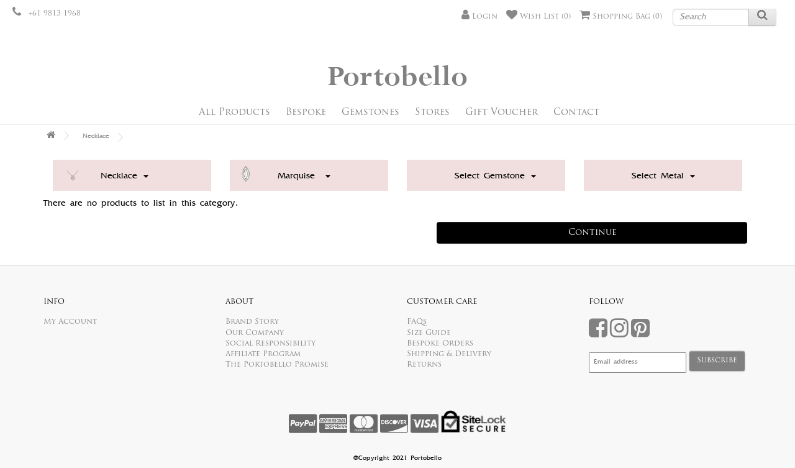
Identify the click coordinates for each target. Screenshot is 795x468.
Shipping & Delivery (449, 354)
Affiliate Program (263, 354)
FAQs (417, 322)
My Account (70, 322)
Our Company (254, 333)
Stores (432, 112)
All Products (234, 112)
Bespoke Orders (440, 343)
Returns (424, 365)
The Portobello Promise (277, 365)
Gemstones (370, 112)
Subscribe (717, 360)
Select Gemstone (495, 176)
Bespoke (306, 112)
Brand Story (252, 322)
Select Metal (663, 176)
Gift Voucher (501, 112)
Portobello (397, 77)
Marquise (304, 176)
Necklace (96, 137)
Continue (592, 232)
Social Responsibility (270, 343)
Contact (576, 112)
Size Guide (429, 333)
